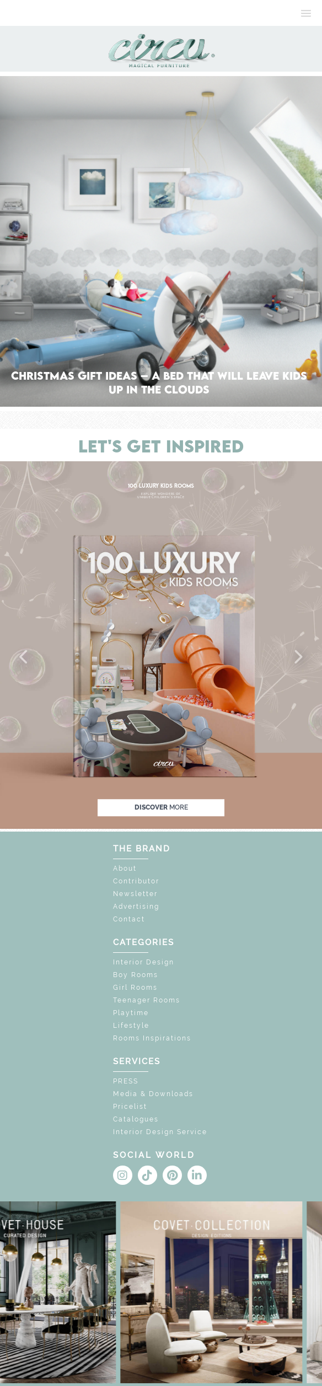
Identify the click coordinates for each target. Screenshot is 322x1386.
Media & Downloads (153, 1094)
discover (161, 807)
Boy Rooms (135, 975)
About (125, 868)
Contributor (136, 881)
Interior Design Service (160, 1132)
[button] (24, 657)
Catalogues (136, 1119)
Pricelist (130, 1106)
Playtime (131, 1013)
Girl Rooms (135, 987)
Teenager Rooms (146, 1000)
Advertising (136, 906)
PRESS (125, 1081)
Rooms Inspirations (152, 1038)
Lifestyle (131, 1025)
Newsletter (135, 894)
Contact (129, 919)
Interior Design (143, 962)
